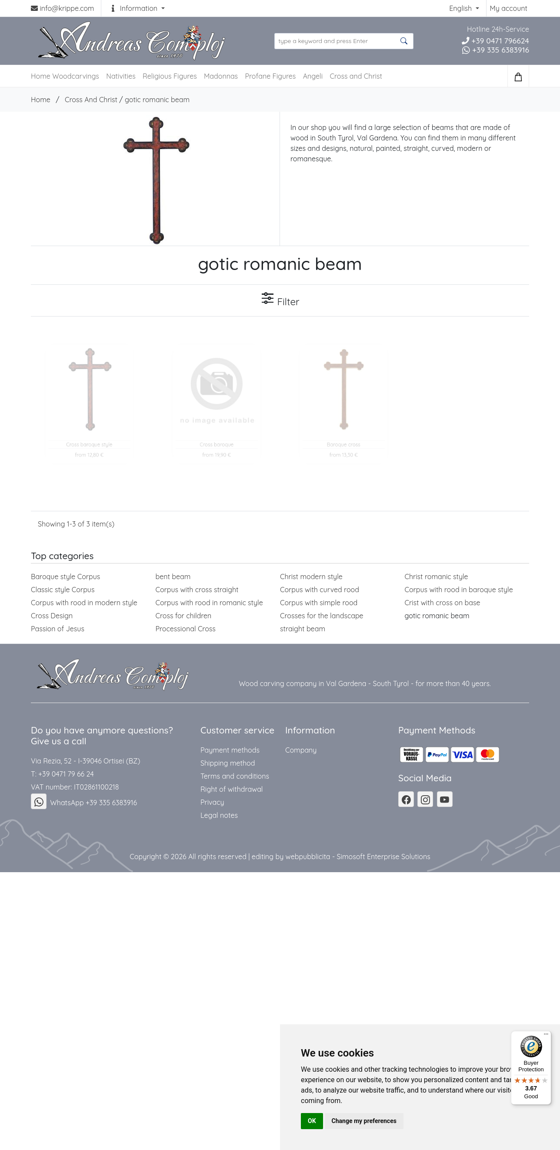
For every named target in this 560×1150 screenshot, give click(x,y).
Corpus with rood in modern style (84, 602)
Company (301, 750)
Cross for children (184, 615)
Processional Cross (186, 628)
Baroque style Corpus (65, 576)
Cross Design (52, 615)
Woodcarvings (75, 76)
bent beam (173, 576)
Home (40, 99)
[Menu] (546, 1036)
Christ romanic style (436, 576)
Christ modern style (311, 576)
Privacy (212, 802)
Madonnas (221, 76)
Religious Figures (170, 76)
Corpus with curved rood (319, 589)
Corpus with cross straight (197, 589)
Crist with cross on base (442, 602)
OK (312, 1120)
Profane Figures (270, 76)
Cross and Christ (356, 76)
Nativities (120, 76)
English (461, 8)
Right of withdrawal (231, 789)
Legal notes (219, 815)
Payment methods (230, 750)
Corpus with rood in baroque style (459, 589)
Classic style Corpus (62, 589)
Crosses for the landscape (321, 615)
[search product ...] (343, 41)
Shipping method (227, 763)
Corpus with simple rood (318, 602)
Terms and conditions (234, 776)
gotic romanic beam (157, 99)
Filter (279, 299)
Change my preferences (364, 1120)
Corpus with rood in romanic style (209, 602)
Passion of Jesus (57, 628)
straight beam (302, 628)
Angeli (313, 76)
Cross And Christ (91, 99)
